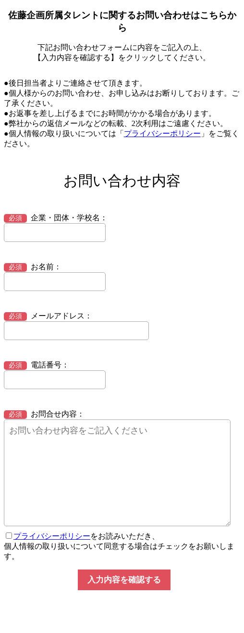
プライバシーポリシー (162, 133)
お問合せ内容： (44, 414)
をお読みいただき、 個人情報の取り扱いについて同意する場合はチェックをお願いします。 (119, 546)
